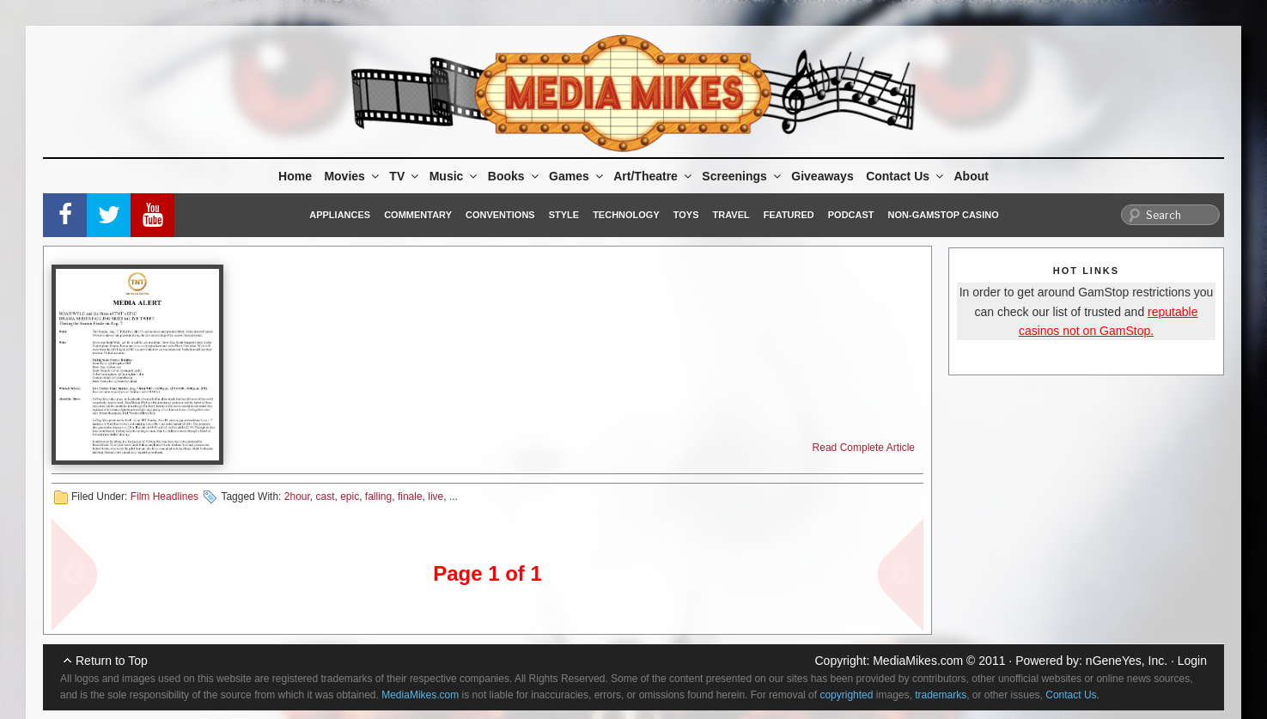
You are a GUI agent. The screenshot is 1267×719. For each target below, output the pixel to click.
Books (514, 176)
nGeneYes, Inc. (1126, 660)
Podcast (851, 215)
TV (405, 176)
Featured (789, 215)
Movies (352, 176)
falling (378, 497)
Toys (686, 215)
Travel (731, 215)
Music (454, 176)
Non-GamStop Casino (943, 215)
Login (1192, 660)
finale (410, 497)
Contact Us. (1072, 695)
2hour (297, 497)
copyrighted (846, 695)
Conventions (500, 215)
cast (324, 497)
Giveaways (822, 176)
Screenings (742, 176)
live (435, 497)
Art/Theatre (653, 176)
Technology (626, 215)
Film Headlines (164, 497)
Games (577, 176)
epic (349, 497)
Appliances (339, 215)
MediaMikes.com (918, 660)
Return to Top (112, 660)
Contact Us (906, 176)
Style (564, 215)
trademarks (940, 695)
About (971, 176)
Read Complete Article (864, 448)
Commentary (418, 215)
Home (295, 176)
